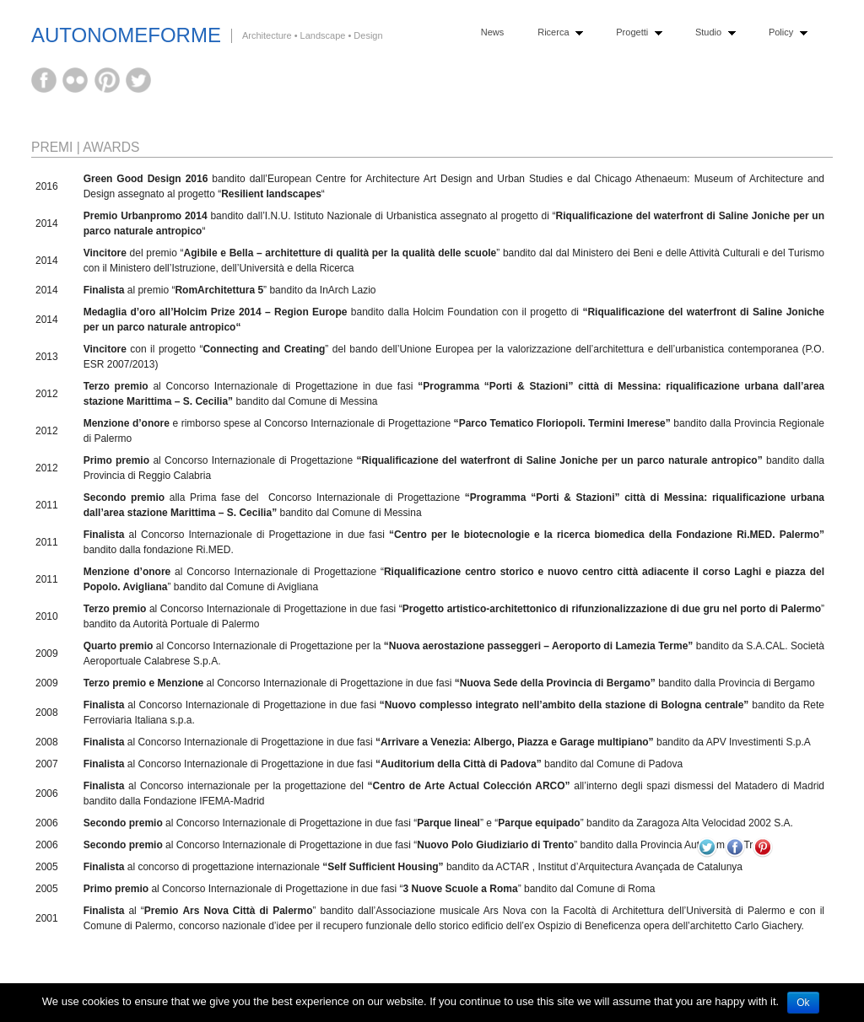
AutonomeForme (126, 35)
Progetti (635, 32)
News (493, 32)
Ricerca (556, 32)
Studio (712, 32)
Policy (784, 32)
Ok (802, 1003)
